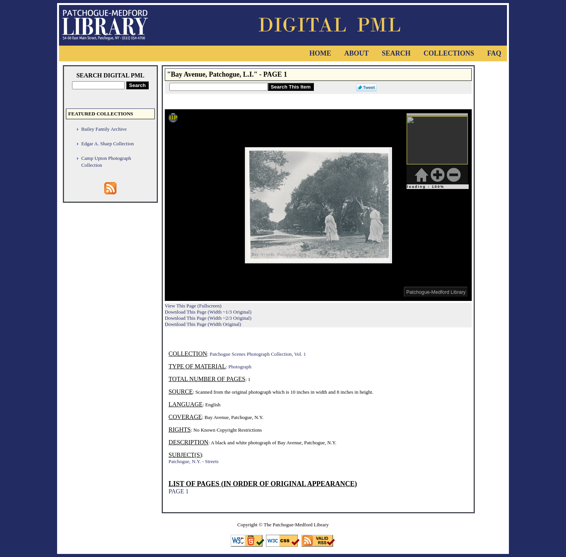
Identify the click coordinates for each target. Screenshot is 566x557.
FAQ (494, 53)
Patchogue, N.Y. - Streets (193, 461)
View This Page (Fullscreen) (193, 306)
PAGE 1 (179, 491)
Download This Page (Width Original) (203, 324)
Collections (448, 53)
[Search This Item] (218, 87)
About (356, 53)
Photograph (239, 367)
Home (320, 53)
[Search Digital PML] (98, 85)
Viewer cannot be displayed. (318, 205)
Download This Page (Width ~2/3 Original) (208, 318)
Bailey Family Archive (103, 129)
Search (396, 53)
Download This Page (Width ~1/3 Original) (208, 312)
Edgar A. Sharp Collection (107, 143)
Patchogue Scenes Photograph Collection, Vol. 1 (258, 354)
